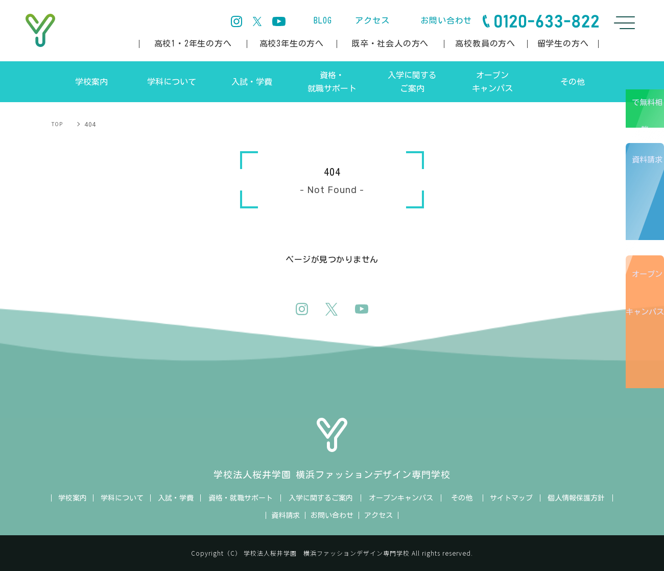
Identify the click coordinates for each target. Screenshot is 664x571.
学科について (122, 498)
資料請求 (649, 213)
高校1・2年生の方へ (193, 43)
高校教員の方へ (485, 43)
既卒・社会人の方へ (390, 43)
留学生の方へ (563, 43)
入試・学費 (176, 498)
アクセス (372, 20)
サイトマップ (511, 498)
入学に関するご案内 (321, 498)
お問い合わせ (446, 20)
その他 (461, 498)
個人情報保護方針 (576, 498)
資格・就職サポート (240, 498)
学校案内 (72, 498)
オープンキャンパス (647, 353)
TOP (57, 124)
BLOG (322, 20)
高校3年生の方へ (291, 43)
